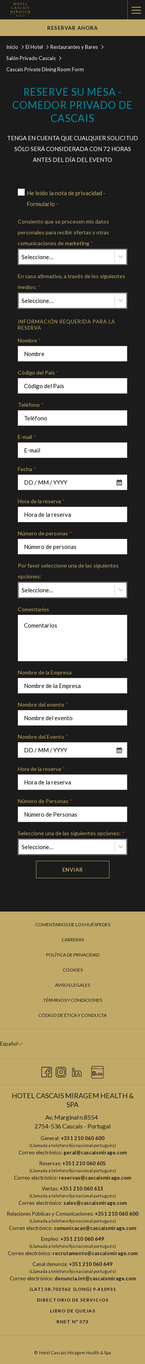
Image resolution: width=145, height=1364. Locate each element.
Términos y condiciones (72, 1000)
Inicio (12, 47)
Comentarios (33, 609)
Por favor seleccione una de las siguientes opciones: (68, 571)
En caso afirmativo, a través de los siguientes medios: (71, 281)
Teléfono (31, 404)
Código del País (38, 372)
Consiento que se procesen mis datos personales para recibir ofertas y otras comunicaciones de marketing (63, 232)
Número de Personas (45, 801)
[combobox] (72, 256)
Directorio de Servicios (73, 1300)
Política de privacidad (72, 955)
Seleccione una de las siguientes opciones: (71, 833)
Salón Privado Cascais (31, 58)
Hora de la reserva (41, 501)
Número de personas (45, 533)
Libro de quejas (73, 1311)
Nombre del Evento (43, 736)
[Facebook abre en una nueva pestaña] (46, 1070)
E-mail (27, 436)
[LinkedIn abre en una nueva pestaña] (77, 1070)
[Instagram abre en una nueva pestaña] (61, 1070)
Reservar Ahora (72, 28)
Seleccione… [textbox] (37, 256)
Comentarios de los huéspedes (72, 924)
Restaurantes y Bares (74, 47)
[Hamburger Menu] (136, 9)
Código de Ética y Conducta (72, 1015)
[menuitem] (72, 924)
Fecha (27, 469)
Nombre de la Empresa (45, 672)
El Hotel (34, 47)
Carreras (72, 940)
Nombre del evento (43, 704)
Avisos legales (72, 985)
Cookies (73, 970)
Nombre (29, 340)
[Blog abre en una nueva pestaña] (97, 1070)
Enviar (72, 870)
